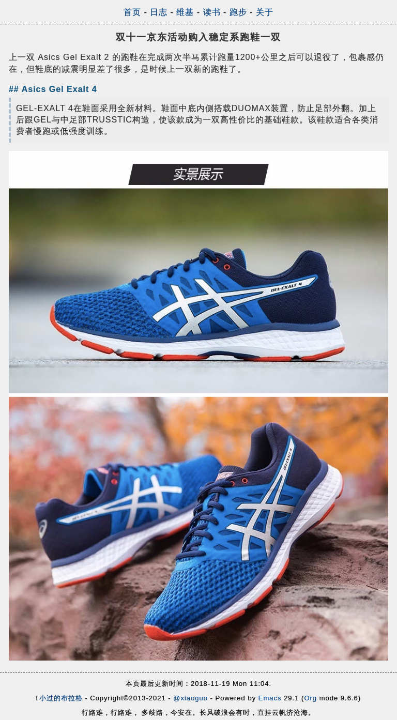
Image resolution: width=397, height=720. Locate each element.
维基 (185, 12)
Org (310, 698)
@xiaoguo (190, 698)
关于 (264, 12)
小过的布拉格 (61, 698)
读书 (212, 12)
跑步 (238, 12)
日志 (158, 12)
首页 (132, 12)
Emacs (270, 698)
